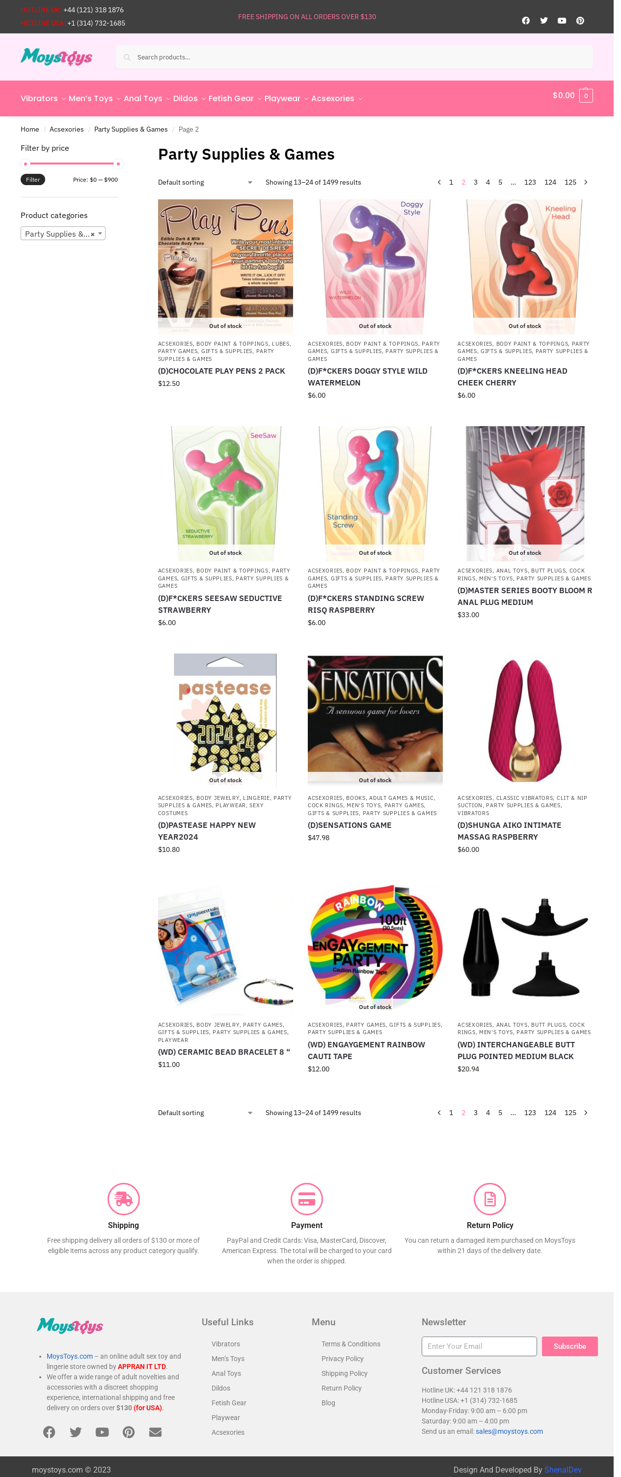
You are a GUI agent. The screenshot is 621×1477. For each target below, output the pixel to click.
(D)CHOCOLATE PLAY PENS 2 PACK (221, 365)
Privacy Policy (343, 1353)
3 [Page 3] (476, 176)
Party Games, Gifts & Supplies (205, 345)
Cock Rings (325, 799)
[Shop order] (206, 177)
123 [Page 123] (530, 176)
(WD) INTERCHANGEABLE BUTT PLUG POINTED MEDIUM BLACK (516, 1045)
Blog (328, 1397)
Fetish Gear (229, 1397)
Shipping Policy (345, 1368)
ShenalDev (563, 1464)
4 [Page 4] (488, 176)
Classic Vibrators (524, 792)
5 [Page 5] (500, 176)
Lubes (281, 338)
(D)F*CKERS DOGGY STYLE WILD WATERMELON (368, 371)
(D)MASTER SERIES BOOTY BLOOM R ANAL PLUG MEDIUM (525, 591)
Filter (33, 174)
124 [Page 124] (550, 176)
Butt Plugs (548, 565)
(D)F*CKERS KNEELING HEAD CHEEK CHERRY (512, 371)
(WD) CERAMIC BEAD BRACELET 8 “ (224, 1046)
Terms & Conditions (351, 1338)
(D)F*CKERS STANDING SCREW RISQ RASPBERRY (366, 598)
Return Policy (342, 1383)
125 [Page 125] (570, 176)
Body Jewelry (217, 792)
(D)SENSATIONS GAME (350, 819)
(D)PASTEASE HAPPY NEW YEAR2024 (207, 825)
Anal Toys (512, 565)
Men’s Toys (228, 1353)
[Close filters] (121, 143)
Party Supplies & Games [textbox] (65, 228)
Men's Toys (496, 573)
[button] (573, 95)
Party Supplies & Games (131, 123)
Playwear (231, 799)
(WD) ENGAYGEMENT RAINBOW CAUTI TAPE (366, 1045)
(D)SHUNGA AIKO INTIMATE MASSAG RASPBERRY (510, 825)
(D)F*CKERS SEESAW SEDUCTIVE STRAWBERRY (220, 598)
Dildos (221, 1383)
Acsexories (67, 123)
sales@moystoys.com (509, 1426)
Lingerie (256, 792)
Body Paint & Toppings (232, 338)
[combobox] (63, 228)
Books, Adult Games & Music (389, 792)
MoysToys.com (70, 1351)
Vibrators (473, 807)
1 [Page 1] (451, 176)
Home (30, 123)
